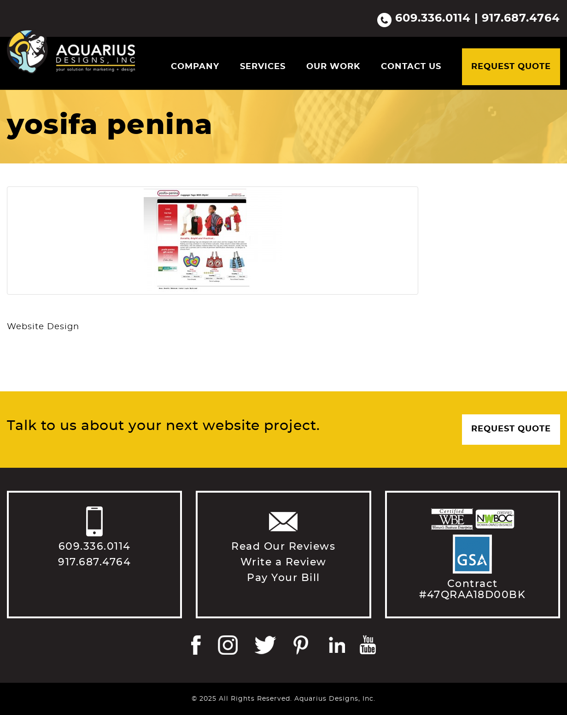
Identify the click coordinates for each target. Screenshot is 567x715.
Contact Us (411, 67)
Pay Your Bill (283, 578)
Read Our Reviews (283, 546)
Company (195, 67)
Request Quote (511, 67)
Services (263, 67)
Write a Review (283, 562)
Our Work (333, 67)
